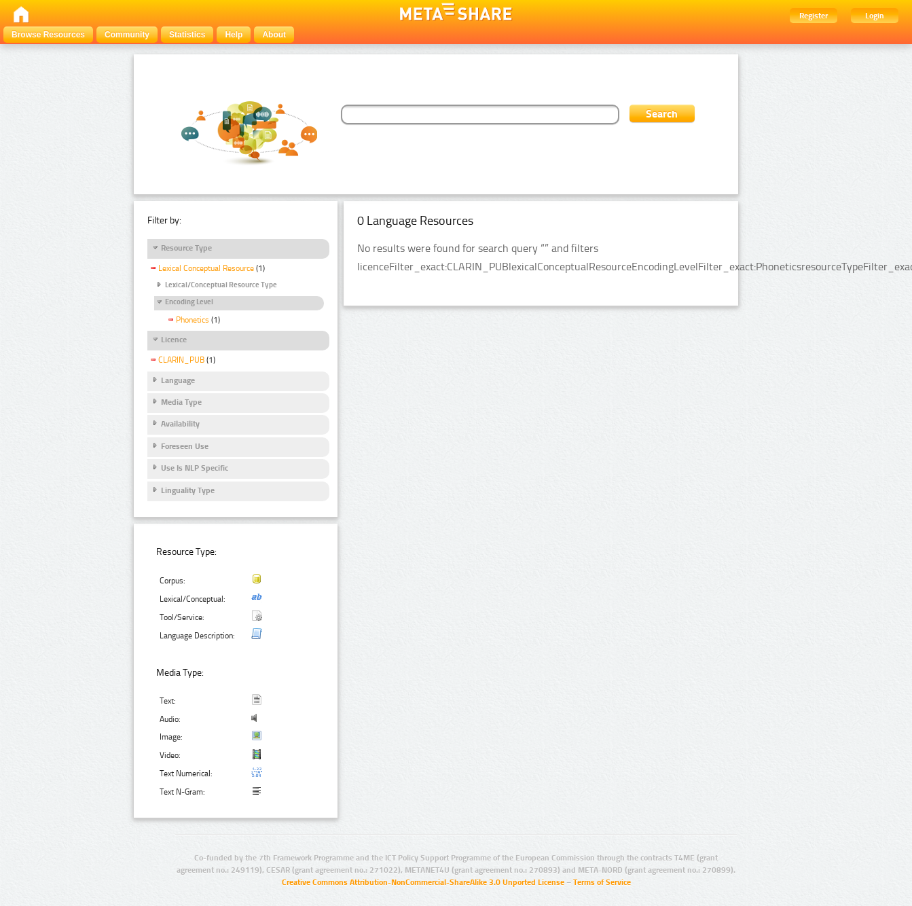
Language (178, 380)
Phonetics (192, 320)
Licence (174, 339)
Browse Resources (48, 34)
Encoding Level (189, 301)
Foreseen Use (184, 446)
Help (233, 34)
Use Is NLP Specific (194, 468)
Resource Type (186, 248)
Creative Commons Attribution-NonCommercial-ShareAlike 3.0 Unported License (423, 882)
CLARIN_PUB (181, 360)
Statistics (187, 34)
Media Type (181, 402)
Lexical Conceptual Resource (206, 268)
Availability (180, 424)
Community (127, 34)
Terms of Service (602, 882)
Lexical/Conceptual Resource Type (221, 284)
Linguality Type (188, 490)
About (274, 34)
